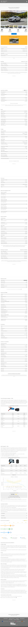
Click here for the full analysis (14, 103)
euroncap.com (19, 289)
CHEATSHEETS (6, 618)
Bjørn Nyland (6, 314)
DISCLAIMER (10, 619)
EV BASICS (17, 618)
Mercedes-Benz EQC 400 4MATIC (14, 41)
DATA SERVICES (22, 618)
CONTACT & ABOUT (16, 619)
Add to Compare (14, 33)
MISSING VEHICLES (11, 618)
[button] (26, 11)
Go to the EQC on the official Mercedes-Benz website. (14, 373)
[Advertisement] (14, 5)
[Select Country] (26, 1)
